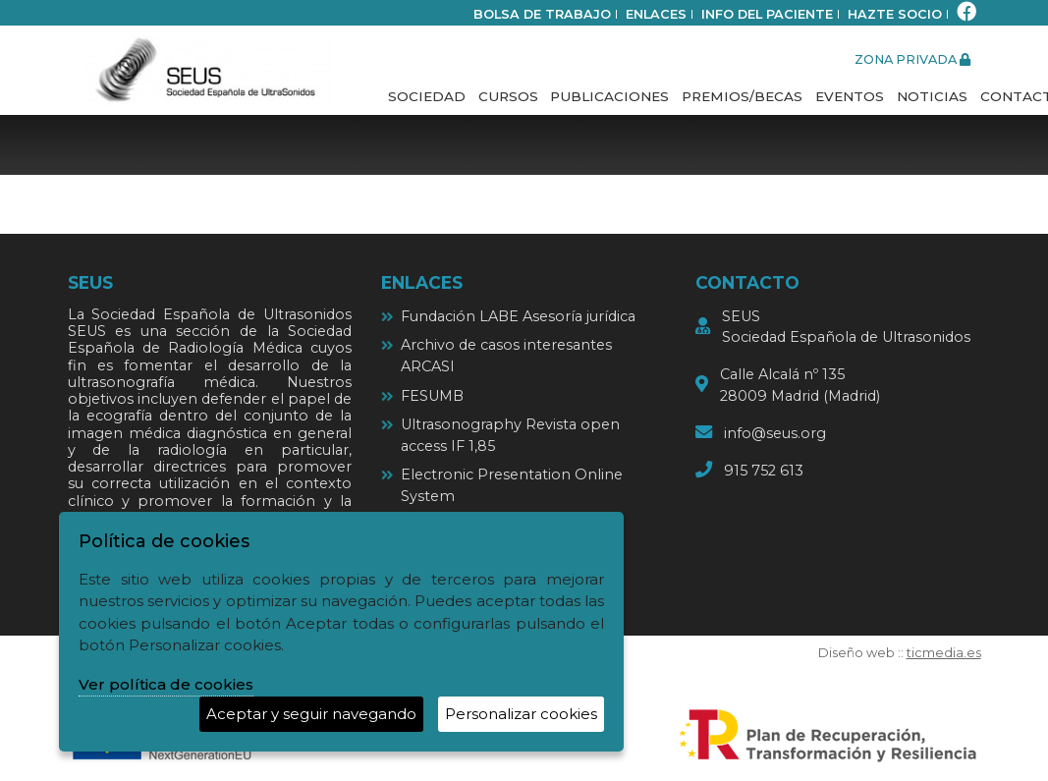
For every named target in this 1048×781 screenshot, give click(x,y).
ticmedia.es (944, 652)
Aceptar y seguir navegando (311, 713)
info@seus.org (775, 433)
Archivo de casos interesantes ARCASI (506, 355)
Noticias (932, 96)
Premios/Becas (742, 96)
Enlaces (656, 14)
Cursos (508, 96)
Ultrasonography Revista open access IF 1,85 (510, 435)
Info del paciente (767, 14)
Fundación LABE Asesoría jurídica (518, 316)
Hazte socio (895, 14)
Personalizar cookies (521, 713)
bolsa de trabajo (542, 14)
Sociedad (427, 96)
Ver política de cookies (166, 684)
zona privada (912, 59)
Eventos (849, 96)
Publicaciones (609, 96)
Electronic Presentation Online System (512, 485)
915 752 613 (763, 470)
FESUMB (432, 396)
